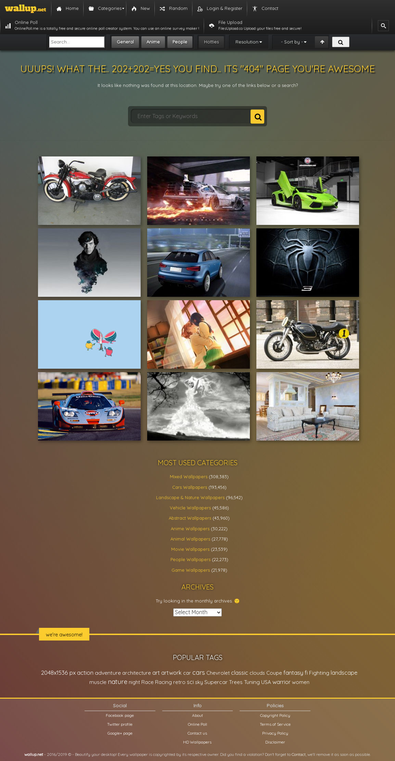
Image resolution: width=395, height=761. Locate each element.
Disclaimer (275, 742)
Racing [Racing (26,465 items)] (163, 682)
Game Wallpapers (190, 570)
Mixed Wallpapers (188, 476)
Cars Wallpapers (189, 487)
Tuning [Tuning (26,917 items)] (252, 682)
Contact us (197, 733)
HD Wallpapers (197, 742)
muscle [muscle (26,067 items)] (97, 682)
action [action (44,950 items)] (85, 672)
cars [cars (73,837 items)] (198, 672)
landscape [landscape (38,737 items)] (344, 672)
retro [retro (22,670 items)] (179, 682)
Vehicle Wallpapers (190, 507)
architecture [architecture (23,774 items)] (136, 673)
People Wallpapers (190, 559)
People (180, 42)
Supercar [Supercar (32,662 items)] (216, 681)
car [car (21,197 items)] (187, 673)
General (125, 42)
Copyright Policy (275, 715)
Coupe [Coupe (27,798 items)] (274, 673)
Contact (299, 754)
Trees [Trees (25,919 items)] (236, 682)
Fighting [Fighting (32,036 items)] (319, 672)
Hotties (211, 42)
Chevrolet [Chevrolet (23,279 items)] (218, 673)
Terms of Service (275, 724)
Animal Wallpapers (190, 539)
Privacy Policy (275, 733)
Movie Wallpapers (190, 549)
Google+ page (119, 733)
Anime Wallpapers (190, 528)
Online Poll (197, 724)
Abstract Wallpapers (190, 518)
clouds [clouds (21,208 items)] (257, 673)
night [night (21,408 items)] (134, 682)
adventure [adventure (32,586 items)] (108, 672)
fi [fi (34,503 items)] (306, 672)
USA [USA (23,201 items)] (266, 682)
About (197, 715)
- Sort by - (292, 42)
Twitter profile (119, 724)
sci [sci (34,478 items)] (190, 681)
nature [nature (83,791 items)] (117, 681)
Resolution (246, 42)
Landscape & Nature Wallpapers (190, 497)
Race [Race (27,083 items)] (147, 682)
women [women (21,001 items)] (300, 682)
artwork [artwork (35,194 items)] (171, 672)
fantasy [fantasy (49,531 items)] (293, 672)
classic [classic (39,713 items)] (239, 672)
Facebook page (120, 715)
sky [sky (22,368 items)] (199, 682)
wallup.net (33, 754)
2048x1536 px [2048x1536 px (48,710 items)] (58, 672)
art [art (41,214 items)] (156, 672)
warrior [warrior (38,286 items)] (281, 681)
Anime (153, 42)
